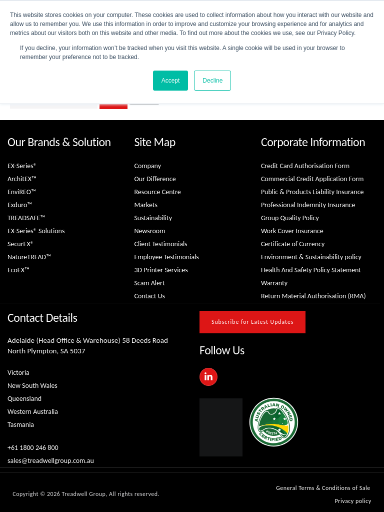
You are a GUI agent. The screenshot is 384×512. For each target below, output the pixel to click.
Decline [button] (212, 80)
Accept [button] (171, 80)
